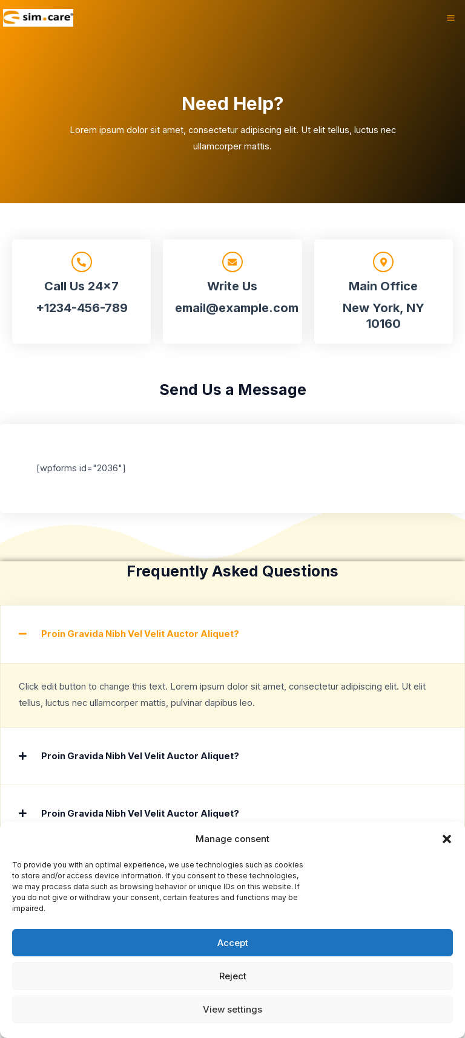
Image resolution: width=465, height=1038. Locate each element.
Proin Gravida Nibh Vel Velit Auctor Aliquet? (140, 633)
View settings (232, 1009)
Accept (232, 942)
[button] (447, 839)
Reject (232, 976)
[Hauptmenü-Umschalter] (451, 18)
